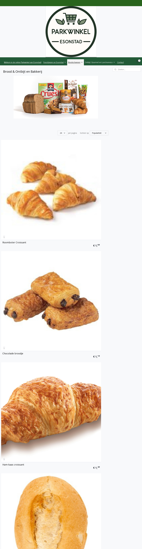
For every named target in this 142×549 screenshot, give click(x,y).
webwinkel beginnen (79, 544)
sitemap (63, 544)
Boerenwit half (10, 362)
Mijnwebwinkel (101, 544)
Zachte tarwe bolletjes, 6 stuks (16, 453)
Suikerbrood (46, 408)
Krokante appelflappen (89, 454)
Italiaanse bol (9, 316)
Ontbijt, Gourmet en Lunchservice (100, 62)
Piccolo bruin (84, 223)
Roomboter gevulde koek (16, 500)
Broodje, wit (9, 223)
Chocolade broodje (50, 177)
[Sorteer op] (99, 133)
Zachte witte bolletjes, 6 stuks (90, 407)
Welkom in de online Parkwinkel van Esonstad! (22, 62)
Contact (120, 62)
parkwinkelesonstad (124, 531)
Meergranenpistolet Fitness (17, 269)
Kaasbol (44, 316)
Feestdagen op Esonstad (54, 62)
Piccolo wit (45, 223)
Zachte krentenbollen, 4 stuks (53, 453)
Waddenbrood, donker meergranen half (14, 407)
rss (69, 544)
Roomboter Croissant (14, 177)
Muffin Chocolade (86, 500)
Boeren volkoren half (88, 362)
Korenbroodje (47, 269)
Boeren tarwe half (49, 362)
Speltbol (81, 269)
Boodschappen (75, 62)
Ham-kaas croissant (88, 177)
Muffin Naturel (48, 500)
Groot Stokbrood (86, 316)
